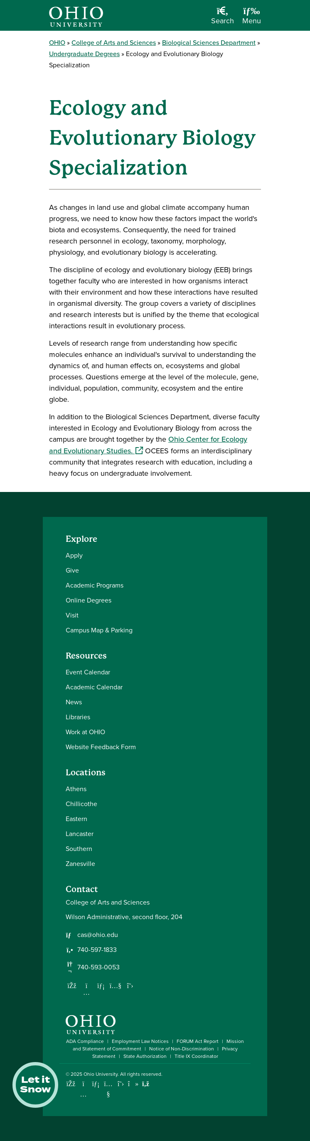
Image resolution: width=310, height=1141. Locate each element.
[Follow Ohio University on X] (121, 1084)
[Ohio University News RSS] (145, 1084)
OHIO (57, 42)
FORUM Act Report (198, 1041)
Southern (79, 848)
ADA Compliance (85, 1041)
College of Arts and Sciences (113, 42)
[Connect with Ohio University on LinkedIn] (96, 1084)
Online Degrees (88, 600)
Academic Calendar (94, 687)
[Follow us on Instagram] (86, 992)
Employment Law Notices (140, 1041)
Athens (76, 789)
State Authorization (145, 1056)
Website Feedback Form (101, 747)
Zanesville (80, 863)
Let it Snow (35, 1085)
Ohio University (101, 1074)
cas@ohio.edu (97, 935)
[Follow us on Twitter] (130, 985)
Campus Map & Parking (99, 630)
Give (72, 570)
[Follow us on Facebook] (72, 985)
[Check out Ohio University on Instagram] (83, 1094)
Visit (72, 615)
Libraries (78, 717)
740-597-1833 (97, 950)
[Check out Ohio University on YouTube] (108, 1089)
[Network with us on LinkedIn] (101, 985)
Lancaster (79, 834)
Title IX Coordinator (196, 1056)
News (74, 702)
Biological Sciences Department (209, 42)
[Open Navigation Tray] (251, 18)
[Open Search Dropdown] (222, 18)
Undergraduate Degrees (84, 54)
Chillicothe (81, 804)
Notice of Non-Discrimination (181, 1048)
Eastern (76, 819)
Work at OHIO (85, 732)
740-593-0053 (98, 967)
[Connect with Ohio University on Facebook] (71, 1084)
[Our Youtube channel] (115, 985)
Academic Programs (94, 585)
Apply (74, 555)
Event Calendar (88, 672)
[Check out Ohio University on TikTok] (133, 1084)
